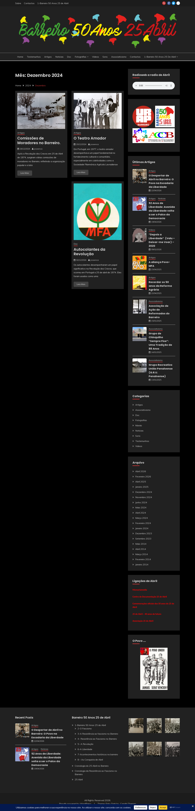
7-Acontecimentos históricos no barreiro (98, 754)
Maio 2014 (140, 543)
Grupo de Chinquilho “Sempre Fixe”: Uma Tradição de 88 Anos (160, 341)
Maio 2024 (140, 507)
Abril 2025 (140, 481)
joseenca (38, 149)
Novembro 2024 (143, 497)
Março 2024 (141, 518)
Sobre (18, 3)
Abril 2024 (140, 512)
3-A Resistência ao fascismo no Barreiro (98, 733)
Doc (69, 56)
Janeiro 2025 (141, 486)
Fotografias (80, 56)
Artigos (48, 56)
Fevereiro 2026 (143, 476)
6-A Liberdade (85, 749)
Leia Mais (24, 173)
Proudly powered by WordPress (75, 803)
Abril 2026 (140, 471)
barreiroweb (178, 3)
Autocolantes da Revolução (89, 252)
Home (20, 56)
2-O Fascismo (85, 728)
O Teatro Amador (90, 138)
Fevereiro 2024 (143, 523)
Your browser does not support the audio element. (153, 85)
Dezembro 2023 (143, 533)
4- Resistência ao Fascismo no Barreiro (97, 738)
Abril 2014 (140, 549)
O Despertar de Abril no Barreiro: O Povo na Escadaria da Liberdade (47, 733)
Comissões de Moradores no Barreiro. (38, 140)
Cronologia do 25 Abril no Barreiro (92, 765)
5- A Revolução (85, 744)
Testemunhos (34, 56)
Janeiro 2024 (141, 528)
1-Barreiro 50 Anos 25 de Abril (52, 3)
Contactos (29, 3)
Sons (105, 56)
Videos (95, 56)
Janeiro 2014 (141, 564)
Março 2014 (141, 554)
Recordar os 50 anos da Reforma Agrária (160, 285)
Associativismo (118, 56)
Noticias (59, 56)
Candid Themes (128, 803)
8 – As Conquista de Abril (90, 759)
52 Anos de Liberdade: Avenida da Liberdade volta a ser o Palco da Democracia (162, 210)
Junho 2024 (141, 502)
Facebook (169, 3)
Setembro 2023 (143, 538)
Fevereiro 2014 (143, 559)
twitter (173, 3)
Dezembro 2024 (143, 492)
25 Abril (79, 779)
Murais (138, 425)
